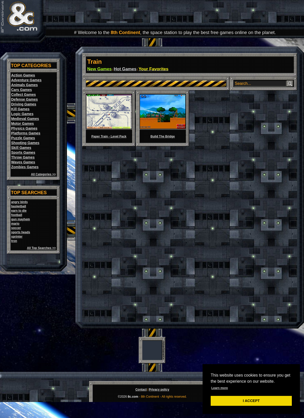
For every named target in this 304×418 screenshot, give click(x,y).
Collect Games (23, 94)
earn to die (19, 210)
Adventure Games (26, 80)
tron (14, 241)
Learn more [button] (219, 388)
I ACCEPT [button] (251, 401)
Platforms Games (25, 133)
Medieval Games (25, 119)
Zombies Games (25, 167)
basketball (18, 206)
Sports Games (23, 152)
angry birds (19, 202)
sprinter (17, 236)
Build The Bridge (163, 136)
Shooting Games (25, 143)
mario (15, 223)
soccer (16, 228)
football (16, 215)
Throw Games (23, 157)
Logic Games (22, 114)
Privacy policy (159, 389)
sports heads (20, 232)
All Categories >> (43, 174)
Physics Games (24, 128)
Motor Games (22, 123)
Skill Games (21, 148)
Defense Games (24, 99)
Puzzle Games (23, 138)
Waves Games (23, 162)
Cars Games (21, 90)
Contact (141, 389)
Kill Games (20, 109)
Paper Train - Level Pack (108, 136)
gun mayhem (20, 219)
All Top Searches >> (41, 248)
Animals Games (24, 85)
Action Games (23, 75)
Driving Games (23, 104)
